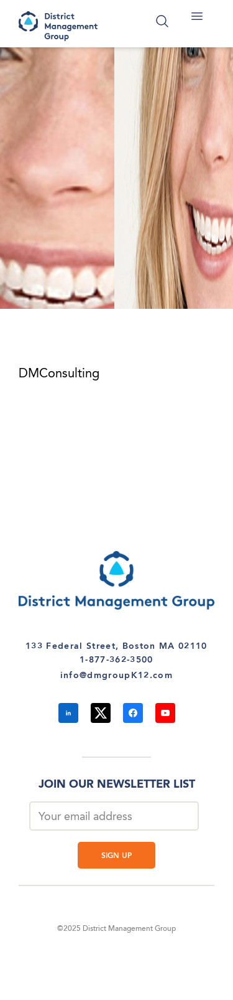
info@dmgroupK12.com (116, 675)
